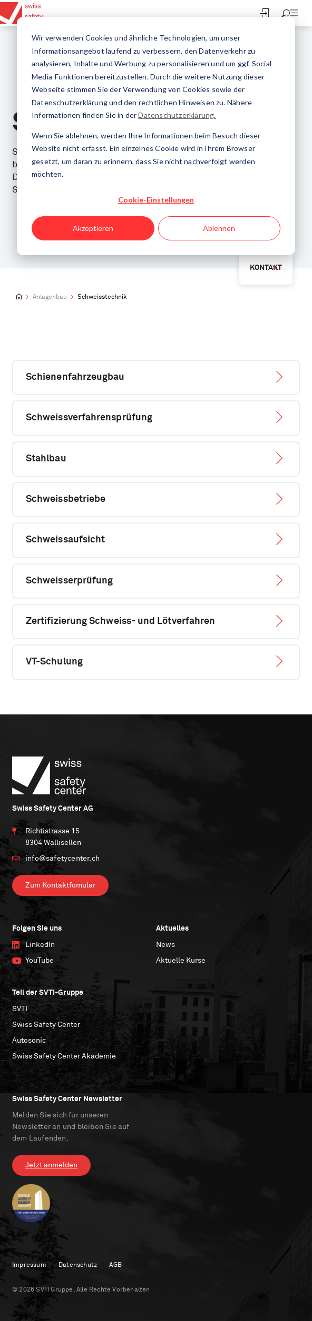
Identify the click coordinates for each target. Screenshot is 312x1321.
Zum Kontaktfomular (60, 885)
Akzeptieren (93, 228)
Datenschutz (77, 1265)
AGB (115, 1265)
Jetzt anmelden (51, 1165)
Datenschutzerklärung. (177, 114)
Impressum (29, 1265)
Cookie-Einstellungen (156, 199)
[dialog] (156, 136)
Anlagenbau (50, 297)
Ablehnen (219, 228)
